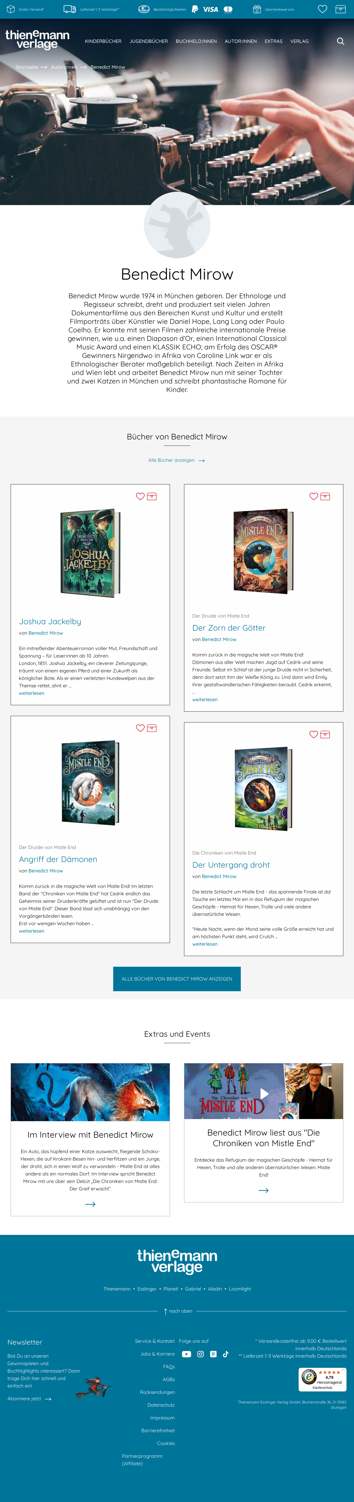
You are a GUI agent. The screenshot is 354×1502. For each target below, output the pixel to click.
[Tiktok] (226, 1354)
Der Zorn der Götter (229, 628)
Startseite (27, 67)
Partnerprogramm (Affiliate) (142, 1460)
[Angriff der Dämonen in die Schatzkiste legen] (151, 728)
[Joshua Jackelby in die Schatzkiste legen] (151, 496)
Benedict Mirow (108, 67)
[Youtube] (186, 1354)
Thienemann (117, 1289)
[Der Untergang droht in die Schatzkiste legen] (325, 734)
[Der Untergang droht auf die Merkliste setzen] (314, 734)
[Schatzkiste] (341, 9)
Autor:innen (64, 67)
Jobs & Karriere (157, 1354)
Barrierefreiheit (158, 1430)
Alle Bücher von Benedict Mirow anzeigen (177, 979)
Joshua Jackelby (50, 621)
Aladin (215, 1289)
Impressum (162, 1418)
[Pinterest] (213, 1354)
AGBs (169, 1379)
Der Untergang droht (231, 865)
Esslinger (147, 1289)
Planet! (171, 1289)
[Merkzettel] (324, 9)
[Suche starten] (340, 41)
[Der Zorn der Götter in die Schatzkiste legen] (325, 496)
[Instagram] (200, 1354)
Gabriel (193, 1289)
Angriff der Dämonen (58, 859)
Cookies (166, 1443)
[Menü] (343, 1371)
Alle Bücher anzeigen (171, 460)
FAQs (169, 1367)
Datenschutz (161, 1405)
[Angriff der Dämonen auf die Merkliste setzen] (140, 728)
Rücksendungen (157, 1392)
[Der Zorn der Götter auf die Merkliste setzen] (314, 496)
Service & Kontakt (155, 1341)
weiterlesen (31, 693)
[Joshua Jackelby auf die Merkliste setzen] (140, 496)
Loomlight (240, 1289)
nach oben (177, 1311)
